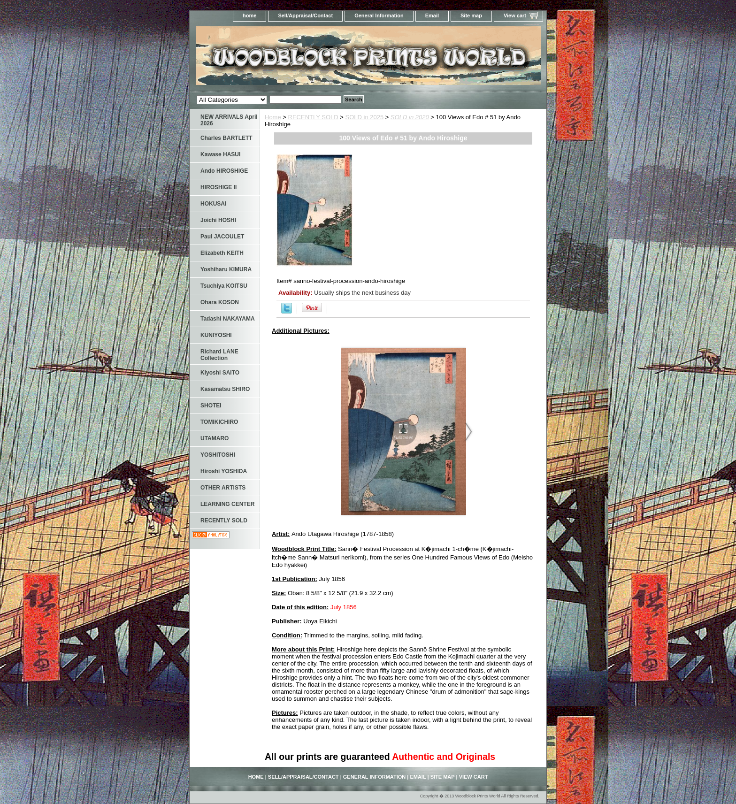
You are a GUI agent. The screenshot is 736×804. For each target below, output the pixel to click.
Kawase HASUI (220, 154)
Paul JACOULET (222, 236)
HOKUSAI (213, 203)
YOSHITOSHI (217, 455)
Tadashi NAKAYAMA (227, 318)
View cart (515, 15)
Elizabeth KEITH (222, 253)
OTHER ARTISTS (222, 487)
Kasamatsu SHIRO (225, 389)
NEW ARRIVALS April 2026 (229, 120)
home (249, 15)
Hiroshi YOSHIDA (223, 471)
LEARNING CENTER (227, 504)
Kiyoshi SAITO (219, 372)
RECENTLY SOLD (313, 117)
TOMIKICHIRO (219, 422)
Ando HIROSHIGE (224, 171)
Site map (471, 15)
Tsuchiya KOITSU (223, 286)
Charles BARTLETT (226, 138)
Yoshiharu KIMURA (226, 269)
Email (432, 15)
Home (273, 117)
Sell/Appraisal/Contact (305, 15)
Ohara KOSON (219, 302)
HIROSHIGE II (218, 187)
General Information (379, 15)
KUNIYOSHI (216, 335)
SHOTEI (211, 405)
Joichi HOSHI (218, 220)
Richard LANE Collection (219, 354)
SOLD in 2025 (364, 117)
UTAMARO (214, 438)
